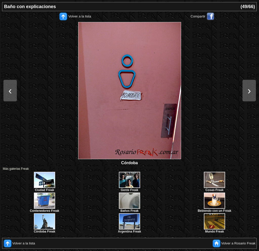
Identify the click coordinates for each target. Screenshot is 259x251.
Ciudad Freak (44, 190)
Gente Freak (129, 190)
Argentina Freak (129, 231)
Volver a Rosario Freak (238, 243)
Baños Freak (129, 211)
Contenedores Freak (44, 211)
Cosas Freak (214, 190)
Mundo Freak (214, 231)
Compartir (198, 16)
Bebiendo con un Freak (214, 211)
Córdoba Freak (44, 231)
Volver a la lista (79, 16)
